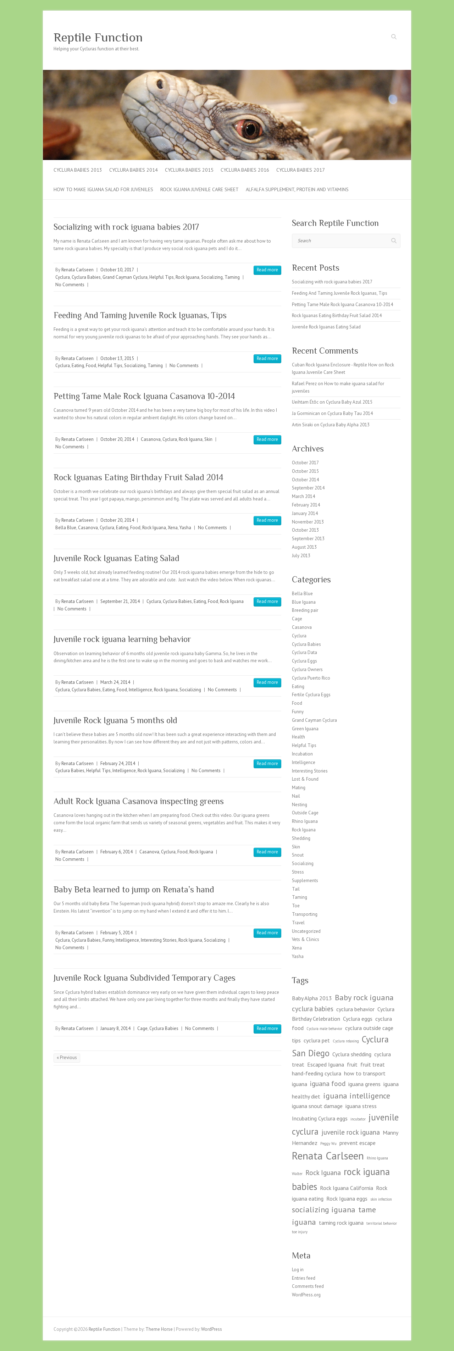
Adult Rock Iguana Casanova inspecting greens (139, 801)
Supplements (305, 880)
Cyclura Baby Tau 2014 (350, 413)
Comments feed (308, 1286)
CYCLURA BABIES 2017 (300, 170)
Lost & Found (305, 779)
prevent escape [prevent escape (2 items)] (357, 1142)
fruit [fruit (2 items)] (352, 1064)
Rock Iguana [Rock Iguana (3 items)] (323, 1172)
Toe (296, 906)
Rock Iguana (187, 277)
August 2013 (304, 547)
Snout (298, 855)
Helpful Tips (161, 277)
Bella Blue (65, 528)
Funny (108, 940)
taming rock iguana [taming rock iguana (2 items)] (341, 1222)
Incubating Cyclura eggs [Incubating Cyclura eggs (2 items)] (320, 1118)
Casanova (151, 439)
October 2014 (305, 480)
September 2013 (308, 539)
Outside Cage (305, 813)
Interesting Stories (159, 940)
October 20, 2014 (117, 439)
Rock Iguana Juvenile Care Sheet (199, 189)
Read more (267, 270)
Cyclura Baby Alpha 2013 (345, 425)
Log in (298, 1270)
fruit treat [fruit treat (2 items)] (372, 1064)
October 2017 (305, 463)
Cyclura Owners (307, 669)
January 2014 (305, 513)
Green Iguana (305, 729)
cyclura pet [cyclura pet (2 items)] (317, 1040)
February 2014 (306, 505)
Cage (142, 1028)
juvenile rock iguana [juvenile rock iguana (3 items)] (350, 1132)
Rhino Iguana (305, 821)
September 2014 (308, 488)
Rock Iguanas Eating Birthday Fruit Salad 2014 (138, 477)
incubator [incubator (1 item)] (358, 1119)
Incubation (302, 754)
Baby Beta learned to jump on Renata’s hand (134, 889)
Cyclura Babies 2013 (78, 170)
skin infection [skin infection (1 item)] (381, 1199)
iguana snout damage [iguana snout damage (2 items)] (317, 1105)
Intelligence (140, 690)
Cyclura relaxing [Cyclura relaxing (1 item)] (346, 1041)
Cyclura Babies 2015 (189, 170)
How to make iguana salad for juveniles (103, 189)
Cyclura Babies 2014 (133, 170)
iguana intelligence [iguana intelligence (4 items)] (356, 1095)
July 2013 (301, 556)
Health (298, 737)
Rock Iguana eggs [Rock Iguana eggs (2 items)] (346, 1198)
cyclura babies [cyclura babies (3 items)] (312, 1008)
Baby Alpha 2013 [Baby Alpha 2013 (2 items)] (312, 998)
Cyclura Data (304, 652)
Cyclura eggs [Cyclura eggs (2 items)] (357, 1018)
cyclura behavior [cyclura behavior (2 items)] (355, 1009)
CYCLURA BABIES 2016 (245, 170)
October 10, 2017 (117, 270)
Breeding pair (305, 610)
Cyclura (62, 277)
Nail (296, 796)
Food (91, 365)
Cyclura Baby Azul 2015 (349, 402)
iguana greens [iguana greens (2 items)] (364, 1083)
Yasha (185, 528)
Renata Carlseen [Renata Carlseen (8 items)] (328, 1155)
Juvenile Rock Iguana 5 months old (115, 720)
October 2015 (305, 471)
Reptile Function (98, 37)
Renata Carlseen (77, 270)
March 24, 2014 (115, 682)
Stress (298, 872)
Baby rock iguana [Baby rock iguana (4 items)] (364, 997)
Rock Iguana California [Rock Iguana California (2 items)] (346, 1187)
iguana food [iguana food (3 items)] (327, 1083)
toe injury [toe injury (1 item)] (300, 1231)
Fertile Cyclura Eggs (311, 695)
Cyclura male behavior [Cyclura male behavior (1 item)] (324, 1028)
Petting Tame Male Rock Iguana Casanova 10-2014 (144, 396)
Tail (296, 889)
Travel (298, 923)
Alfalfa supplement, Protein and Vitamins (297, 189)
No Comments (69, 285)
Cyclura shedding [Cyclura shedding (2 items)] (351, 1054)
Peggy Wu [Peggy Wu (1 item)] (328, 1143)
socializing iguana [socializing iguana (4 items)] (323, 1209)
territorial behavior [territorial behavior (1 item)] (381, 1223)
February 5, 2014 (116, 933)
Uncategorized (306, 931)
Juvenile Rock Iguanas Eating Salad (116, 558)
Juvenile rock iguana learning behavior (122, 639)
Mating (298, 788)
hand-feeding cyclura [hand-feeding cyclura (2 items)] (316, 1073)
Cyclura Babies (86, 277)
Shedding (301, 838)
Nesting (299, 805)
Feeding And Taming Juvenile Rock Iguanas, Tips (140, 315)
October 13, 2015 (117, 358)
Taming (232, 277)
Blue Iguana (304, 602)
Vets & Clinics (305, 939)
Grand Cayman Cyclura (125, 277)
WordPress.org (306, 1295)
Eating (78, 365)
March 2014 (303, 496)
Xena (173, 528)
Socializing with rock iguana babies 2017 (126, 227)
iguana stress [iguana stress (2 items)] (361, 1105)
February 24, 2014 (117, 763)
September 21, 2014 (120, 601)
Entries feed (303, 1278)
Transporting (304, 914)
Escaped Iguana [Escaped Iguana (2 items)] (325, 1064)
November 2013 (308, 522)
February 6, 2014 (116, 852)
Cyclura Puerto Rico (311, 678)
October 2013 (305, 530)
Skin (208, 439)
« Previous (67, 1057)
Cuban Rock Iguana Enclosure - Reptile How (334, 365)
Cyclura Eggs (304, 661)
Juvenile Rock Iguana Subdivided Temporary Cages (145, 977)
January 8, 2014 (115, 1028)
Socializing (212, 277)
